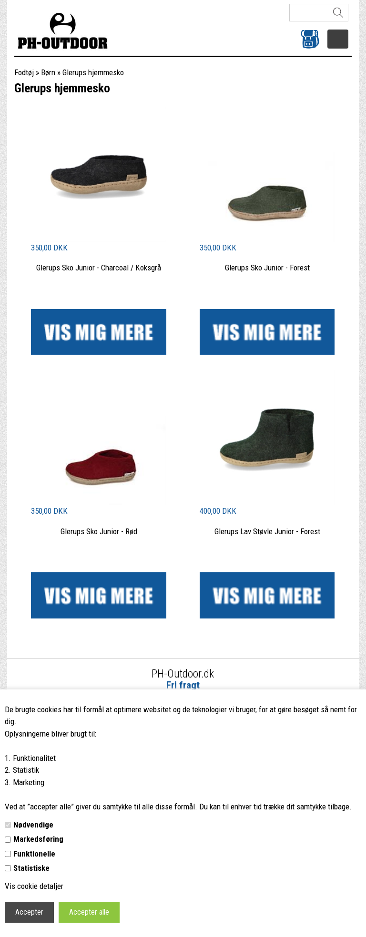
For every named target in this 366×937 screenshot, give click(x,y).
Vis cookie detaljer (34, 886)
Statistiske (31, 868)
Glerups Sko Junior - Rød (99, 531)
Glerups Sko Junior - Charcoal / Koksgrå (98, 267)
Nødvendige (33, 824)
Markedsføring (38, 839)
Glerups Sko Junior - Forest (267, 267)
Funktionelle (34, 853)
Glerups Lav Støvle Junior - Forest (267, 531)
